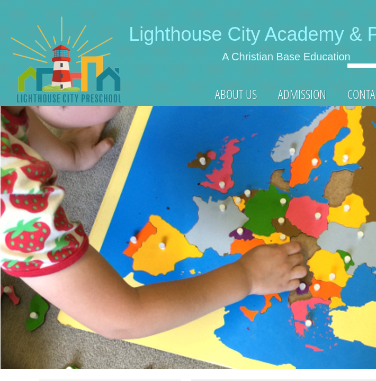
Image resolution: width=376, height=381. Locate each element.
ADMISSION (302, 94)
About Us (236, 94)
